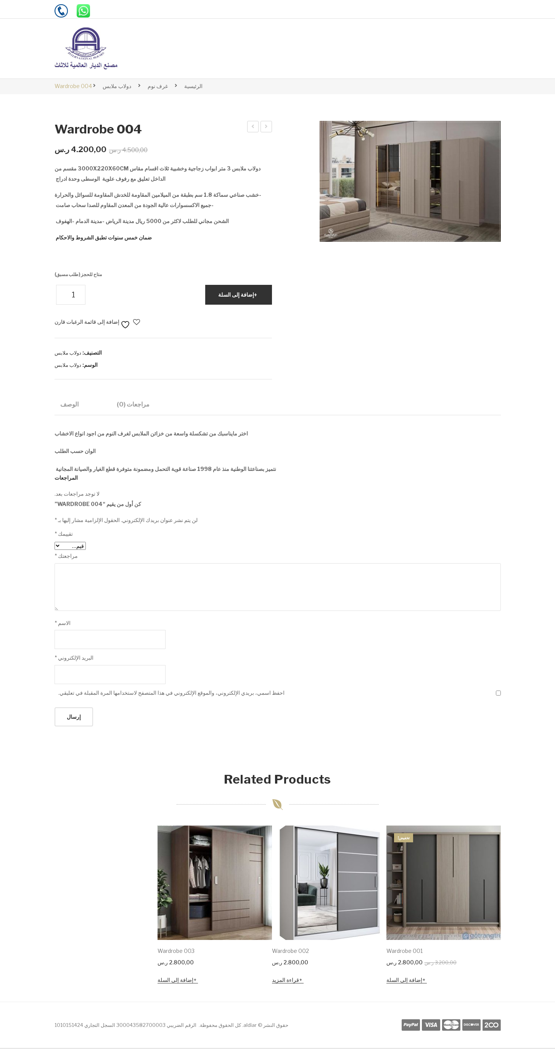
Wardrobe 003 (252, 127)
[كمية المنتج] (70, 294)
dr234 (266, 127)
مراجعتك (66, 557)
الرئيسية (193, 86)
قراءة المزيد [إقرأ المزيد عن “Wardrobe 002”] (285, 981)
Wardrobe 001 (404, 952)
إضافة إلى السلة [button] (404, 981)
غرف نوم (158, 86)
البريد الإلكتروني (74, 658)
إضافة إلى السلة (236, 294)
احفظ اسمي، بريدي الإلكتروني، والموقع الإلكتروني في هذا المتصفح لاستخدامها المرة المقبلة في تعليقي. (171, 694)
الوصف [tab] (69, 404)
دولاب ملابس (117, 86)
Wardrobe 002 (290, 952)
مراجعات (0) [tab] (133, 404)
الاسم (63, 624)
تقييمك (64, 535)
